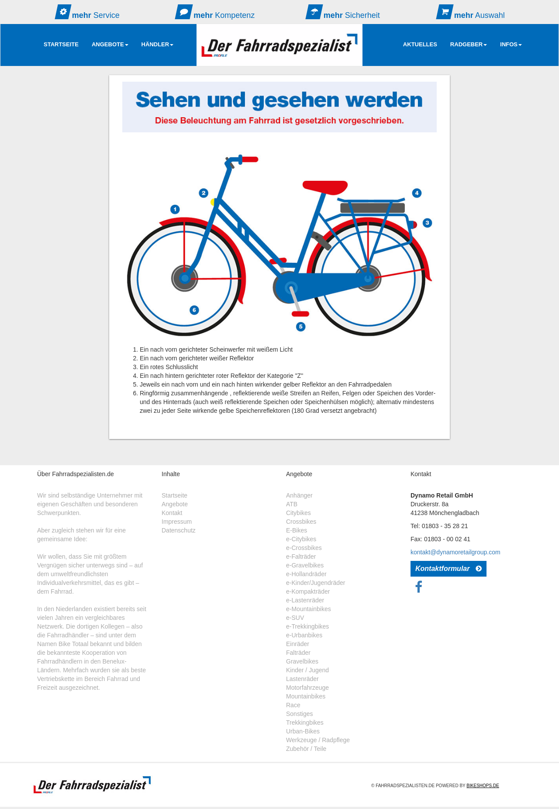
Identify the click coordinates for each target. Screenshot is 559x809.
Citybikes (298, 512)
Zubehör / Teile (306, 748)
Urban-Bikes (303, 731)
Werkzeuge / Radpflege (318, 739)
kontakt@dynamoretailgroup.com (455, 552)
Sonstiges (299, 713)
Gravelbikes (302, 661)
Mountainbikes (305, 696)
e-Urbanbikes (304, 635)
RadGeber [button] (468, 44)
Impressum (177, 521)
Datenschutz (179, 530)
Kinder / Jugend (307, 670)
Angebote (175, 504)
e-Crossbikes (304, 547)
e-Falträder (301, 556)
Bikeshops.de (482, 785)
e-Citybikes (301, 539)
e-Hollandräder (306, 573)
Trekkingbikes (305, 722)
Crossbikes (301, 521)
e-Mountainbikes (308, 608)
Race (293, 705)
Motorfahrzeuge (307, 687)
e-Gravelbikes (305, 565)
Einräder (297, 643)
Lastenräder (302, 678)
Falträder (298, 652)
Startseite (61, 44)
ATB (291, 504)
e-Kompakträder (308, 591)
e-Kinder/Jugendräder (315, 582)
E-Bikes (296, 530)
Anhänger (299, 495)
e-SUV (295, 617)
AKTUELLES (420, 44)
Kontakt (172, 512)
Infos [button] (511, 44)
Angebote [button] (110, 44)
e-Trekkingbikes (307, 626)
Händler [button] (157, 44)
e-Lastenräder (305, 600)
